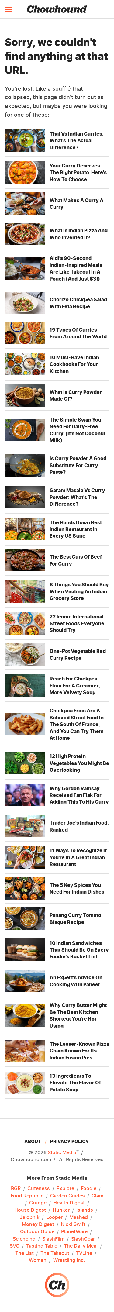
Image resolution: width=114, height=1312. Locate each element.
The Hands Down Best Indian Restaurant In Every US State (76, 529)
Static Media (62, 1152)
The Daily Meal (81, 1246)
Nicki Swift (73, 1224)
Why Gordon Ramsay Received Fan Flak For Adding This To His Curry (79, 795)
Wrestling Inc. (69, 1260)
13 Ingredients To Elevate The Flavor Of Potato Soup (75, 1083)
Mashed (78, 1217)
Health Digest (69, 1203)
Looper (54, 1217)
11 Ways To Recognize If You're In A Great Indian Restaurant (78, 857)
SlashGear (83, 1239)
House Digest (30, 1210)
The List (24, 1253)
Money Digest (38, 1224)
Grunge (38, 1203)
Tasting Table (41, 1246)
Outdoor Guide (37, 1232)
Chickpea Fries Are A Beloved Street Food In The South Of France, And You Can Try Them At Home (77, 724)
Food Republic (27, 1196)
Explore (65, 1188)
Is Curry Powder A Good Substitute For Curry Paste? (78, 465)
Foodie (88, 1188)
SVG (14, 1246)
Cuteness (38, 1188)
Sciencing (24, 1239)
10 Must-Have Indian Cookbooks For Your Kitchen (74, 364)
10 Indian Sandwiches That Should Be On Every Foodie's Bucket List (79, 950)
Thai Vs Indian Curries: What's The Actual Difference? (77, 140)
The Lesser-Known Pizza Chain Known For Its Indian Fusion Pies (79, 1051)
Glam (97, 1196)
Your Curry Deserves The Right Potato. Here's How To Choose (78, 172)
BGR (16, 1188)
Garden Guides (67, 1196)
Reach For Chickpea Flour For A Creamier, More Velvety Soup (75, 685)
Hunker (61, 1210)
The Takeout (54, 1253)
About (32, 1141)
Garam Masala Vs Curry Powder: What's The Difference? (77, 497)
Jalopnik (30, 1217)
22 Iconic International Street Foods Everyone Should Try (77, 623)
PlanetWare (74, 1232)
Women (38, 1260)
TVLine (84, 1253)
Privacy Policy (69, 1141)
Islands (84, 1210)
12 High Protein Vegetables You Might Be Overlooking (79, 763)
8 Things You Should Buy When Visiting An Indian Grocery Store (79, 591)
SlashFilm (53, 1239)
